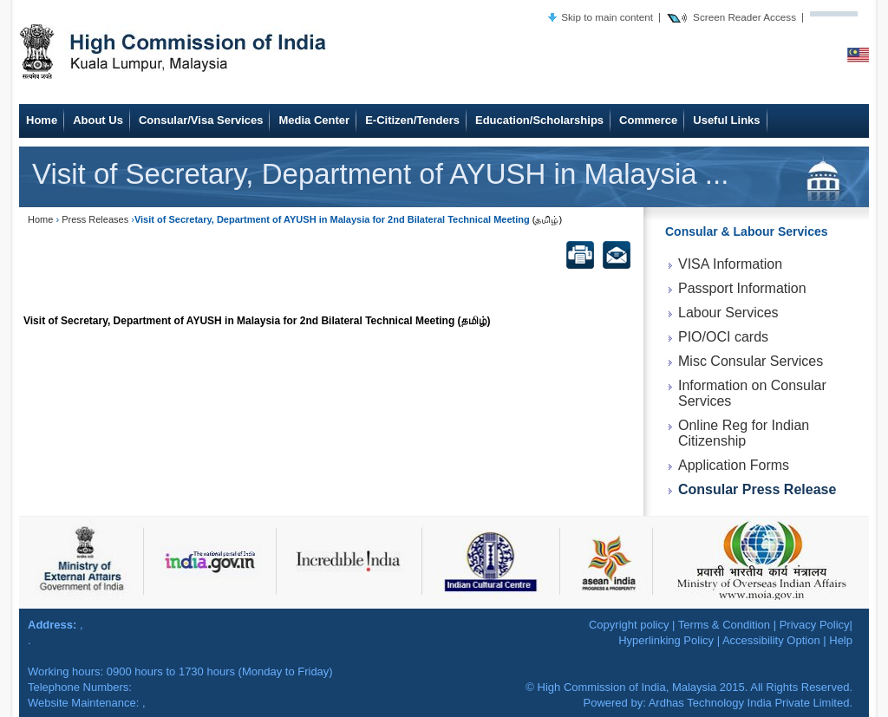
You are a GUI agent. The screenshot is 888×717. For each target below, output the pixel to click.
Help (840, 640)
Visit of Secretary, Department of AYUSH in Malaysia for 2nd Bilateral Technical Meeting (238, 321)
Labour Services (728, 312)
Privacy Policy (815, 624)
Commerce (648, 120)
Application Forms (733, 465)
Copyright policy (629, 624)
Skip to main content (607, 17)
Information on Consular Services (752, 393)
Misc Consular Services (750, 361)
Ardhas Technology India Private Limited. (750, 702)
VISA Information (730, 264)
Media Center (313, 120)
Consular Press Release (757, 489)
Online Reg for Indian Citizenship (743, 433)
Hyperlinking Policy (666, 640)
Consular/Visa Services (201, 120)
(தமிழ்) (547, 219)
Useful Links (726, 120)
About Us (98, 120)
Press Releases (95, 219)
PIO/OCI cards (723, 336)
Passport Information (742, 288)
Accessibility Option (771, 640)
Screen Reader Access (744, 17)
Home (41, 120)
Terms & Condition (724, 624)
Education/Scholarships (539, 120)
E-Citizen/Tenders (412, 120)
